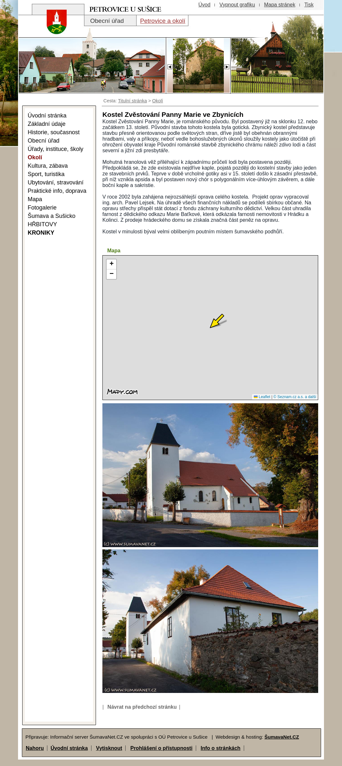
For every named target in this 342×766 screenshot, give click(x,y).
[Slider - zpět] (169, 65)
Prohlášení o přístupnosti (161, 748)
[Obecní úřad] (110, 20)
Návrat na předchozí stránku (142, 707)
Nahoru (35, 748)
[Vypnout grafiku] (237, 5)
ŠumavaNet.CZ (281, 737)
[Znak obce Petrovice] (53, 30)
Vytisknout (109, 748)
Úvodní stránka (69, 748)
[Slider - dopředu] (226, 65)
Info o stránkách (221, 748)
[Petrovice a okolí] (162, 20)
